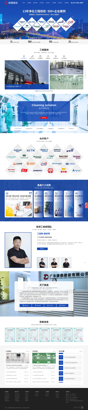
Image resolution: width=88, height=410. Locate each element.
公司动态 (57, 397)
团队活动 (47, 395)
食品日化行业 (7, 395)
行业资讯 (57, 395)
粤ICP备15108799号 (25, 407)
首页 (24, 2)
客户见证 (36, 395)
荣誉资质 (26, 400)
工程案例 (29, 2)
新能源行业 (7, 399)
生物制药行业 (7, 400)
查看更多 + (42, 248)
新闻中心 (60, 2)
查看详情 (44, 117)
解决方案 (35, 2)
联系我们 (67, 2)
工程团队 (54, 2)
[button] (85, 75)
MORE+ (27, 351)
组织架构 (26, 397)
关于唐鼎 (42, 2)
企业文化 (26, 395)
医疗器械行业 (7, 397)
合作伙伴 (48, 2)
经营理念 (26, 399)
